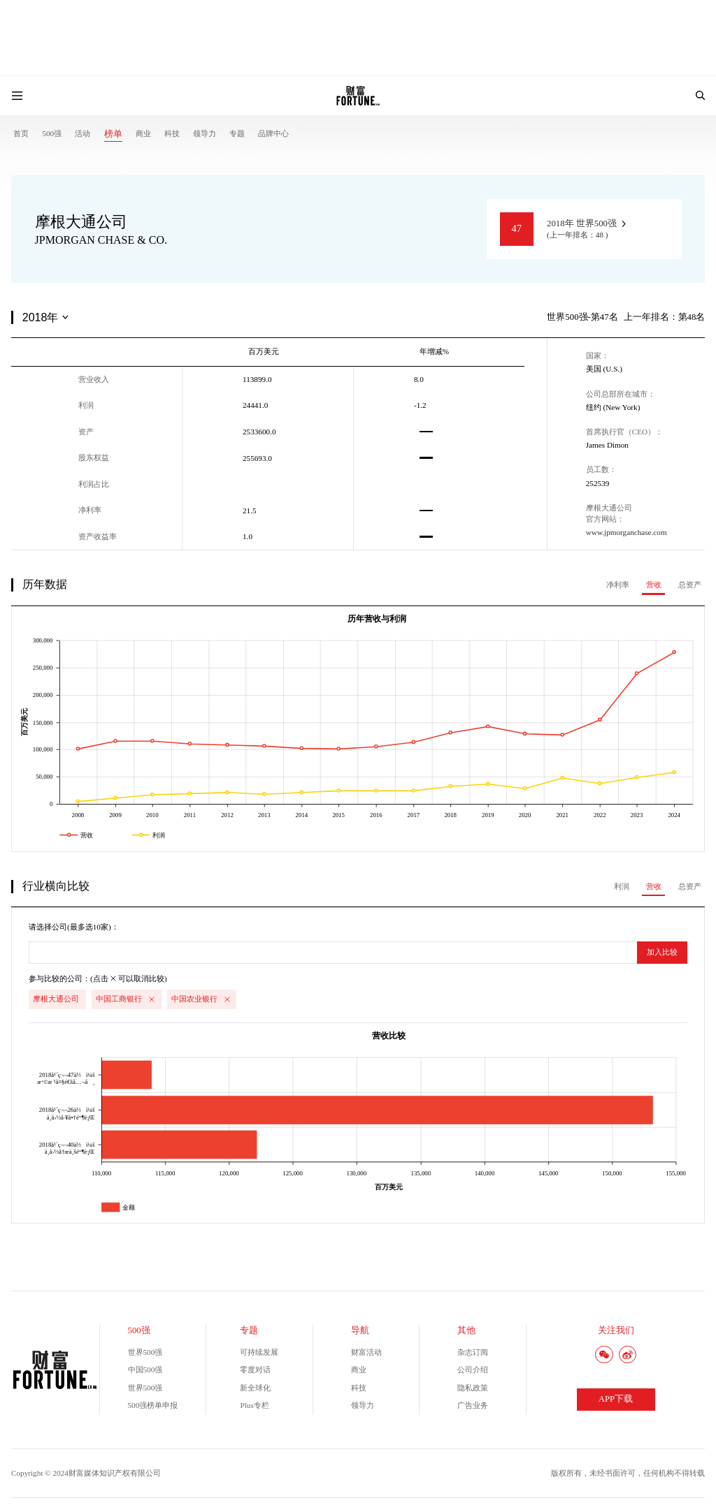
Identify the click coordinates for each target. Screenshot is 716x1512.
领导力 (204, 133)
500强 (52, 133)
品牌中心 (273, 133)
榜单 (113, 134)
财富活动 (366, 1352)
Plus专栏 (254, 1405)
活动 (82, 133)
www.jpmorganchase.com (626, 532)
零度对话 (255, 1369)
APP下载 (616, 1399)
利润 (621, 886)
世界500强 (145, 1352)
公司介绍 (472, 1369)
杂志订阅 (472, 1352)
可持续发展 (259, 1352)
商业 (143, 133)
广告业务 (472, 1405)
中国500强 (145, 1369)
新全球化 (255, 1387)
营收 (653, 584)
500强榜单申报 (153, 1405)
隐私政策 (472, 1387)
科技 (172, 133)
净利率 (617, 584)
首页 (21, 133)
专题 (237, 133)
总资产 (689, 584)
